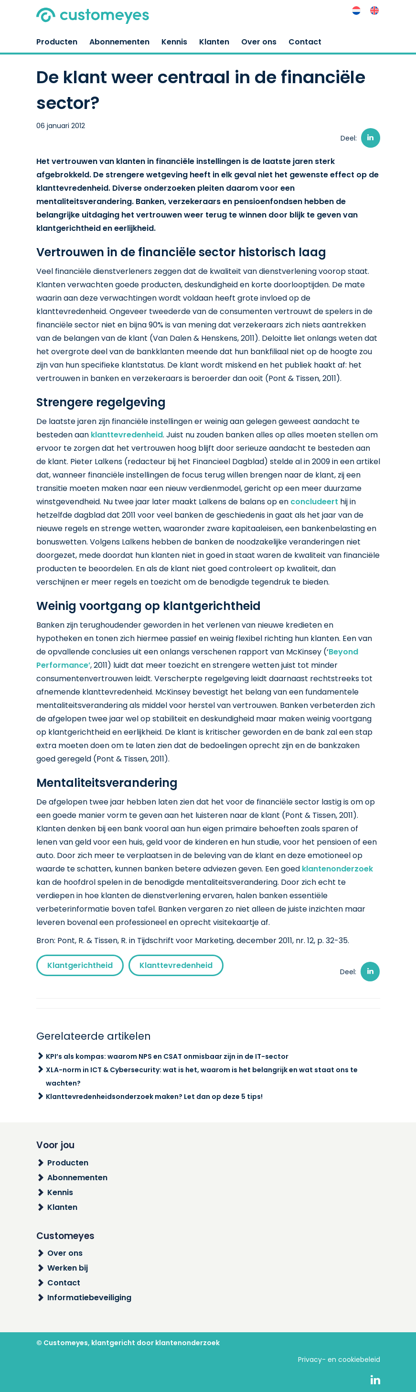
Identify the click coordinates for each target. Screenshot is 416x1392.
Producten (56, 41)
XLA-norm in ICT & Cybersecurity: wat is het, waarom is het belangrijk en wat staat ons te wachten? (202, 1076)
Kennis (174, 41)
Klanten (214, 41)
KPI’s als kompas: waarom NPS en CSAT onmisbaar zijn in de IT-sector (167, 1056)
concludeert (314, 501)
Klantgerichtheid (80, 965)
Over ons (259, 41)
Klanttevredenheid (176, 965)
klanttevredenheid (127, 434)
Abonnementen (119, 41)
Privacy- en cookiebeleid (339, 1359)
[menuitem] (356, 11)
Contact (304, 41)
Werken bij (67, 1267)
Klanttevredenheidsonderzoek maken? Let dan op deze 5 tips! (154, 1096)
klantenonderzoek (337, 868)
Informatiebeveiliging (89, 1297)
